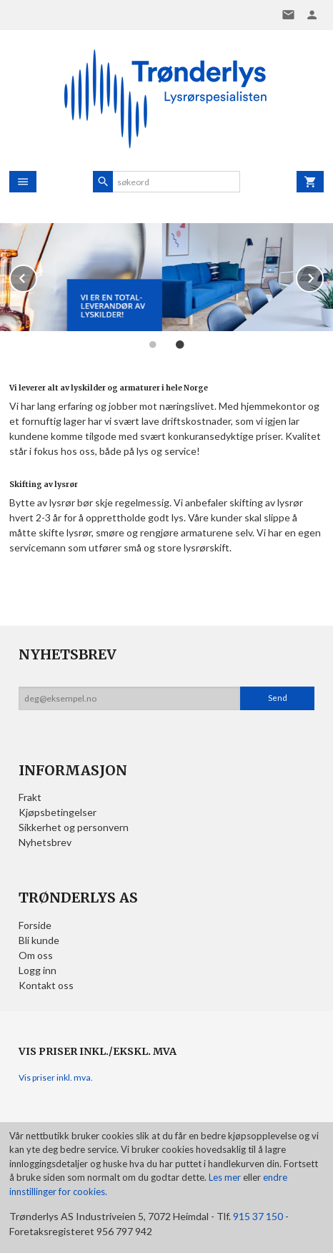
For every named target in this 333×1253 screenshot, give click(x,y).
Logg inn (37, 970)
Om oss (36, 955)
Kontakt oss (46, 985)
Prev (36, 275)
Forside (35, 925)
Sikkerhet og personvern (74, 827)
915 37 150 (258, 1216)
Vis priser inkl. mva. (56, 1077)
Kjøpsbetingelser (57, 812)
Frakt (30, 797)
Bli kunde (39, 940)
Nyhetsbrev (45, 842)
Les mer (226, 1177)
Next (323, 275)
